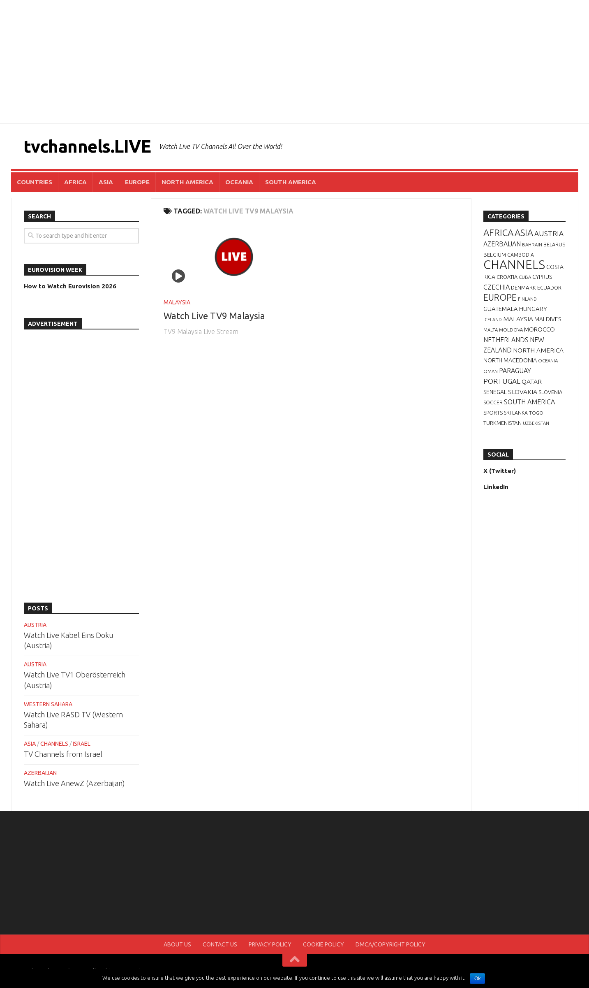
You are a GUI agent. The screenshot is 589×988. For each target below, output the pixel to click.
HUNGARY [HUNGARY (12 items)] (533, 308)
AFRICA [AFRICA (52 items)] (498, 232)
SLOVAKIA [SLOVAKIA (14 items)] (522, 391)
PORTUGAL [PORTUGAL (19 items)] (501, 381)
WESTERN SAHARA (48, 704)
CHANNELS (54, 743)
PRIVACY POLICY (270, 944)
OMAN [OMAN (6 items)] (490, 371)
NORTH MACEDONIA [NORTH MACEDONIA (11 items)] (510, 360)
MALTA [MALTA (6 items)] (490, 329)
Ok (477, 978)
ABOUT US (177, 944)
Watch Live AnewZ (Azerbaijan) (74, 783)
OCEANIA (239, 182)
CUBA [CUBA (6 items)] (525, 277)
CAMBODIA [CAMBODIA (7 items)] (520, 254)
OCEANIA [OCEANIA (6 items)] (548, 360)
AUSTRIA (35, 625)
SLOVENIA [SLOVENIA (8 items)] (550, 392)
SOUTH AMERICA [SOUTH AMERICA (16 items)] (529, 402)
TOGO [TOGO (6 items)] (536, 412)
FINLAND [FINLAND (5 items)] (527, 299)
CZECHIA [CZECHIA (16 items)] (496, 287)
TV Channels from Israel (63, 754)
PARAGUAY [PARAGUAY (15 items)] (515, 370)
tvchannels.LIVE (87, 146)
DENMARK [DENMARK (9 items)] (523, 287)
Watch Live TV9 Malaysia (214, 316)
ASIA (106, 182)
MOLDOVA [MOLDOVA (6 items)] (511, 329)
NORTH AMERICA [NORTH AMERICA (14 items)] (538, 350)
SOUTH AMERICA (290, 182)
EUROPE (137, 182)
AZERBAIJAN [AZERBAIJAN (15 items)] (502, 244)
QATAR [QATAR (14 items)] (532, 381)
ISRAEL (81, 743)
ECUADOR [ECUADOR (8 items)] (549, 287)
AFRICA (75, 182)
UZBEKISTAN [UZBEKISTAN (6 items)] (536, 423)
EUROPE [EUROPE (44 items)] (500, 297)
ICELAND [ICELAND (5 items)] (492, 319)
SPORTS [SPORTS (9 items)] (493, 412)
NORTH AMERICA (187, 182)
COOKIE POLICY (323, 944)
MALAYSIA (177, 302)
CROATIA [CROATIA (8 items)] (507, 277)
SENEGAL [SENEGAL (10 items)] (495, 392)
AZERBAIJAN (40, 773)
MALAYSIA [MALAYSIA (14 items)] (518, 318)
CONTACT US (220, 944)
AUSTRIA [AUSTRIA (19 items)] (549, 233)
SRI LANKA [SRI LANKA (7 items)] (516, 412)
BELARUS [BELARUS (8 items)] (554, 244)
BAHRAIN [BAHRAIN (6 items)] (532, 244)
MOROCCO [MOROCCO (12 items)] (539, 329)
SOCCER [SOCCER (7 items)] (493, 402)
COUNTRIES (34, 182)
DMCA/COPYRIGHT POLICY (390, 944)
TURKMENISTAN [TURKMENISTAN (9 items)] (502, 423)
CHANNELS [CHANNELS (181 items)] (514, 264)
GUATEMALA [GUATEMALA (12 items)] (500, 308)
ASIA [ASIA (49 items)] (524, 232)
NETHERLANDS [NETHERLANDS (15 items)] (506, 339)
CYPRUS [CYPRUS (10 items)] (542, 277)
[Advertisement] (294, 61)
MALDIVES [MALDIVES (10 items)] (547, 319)
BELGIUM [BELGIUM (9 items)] (494, 254)
